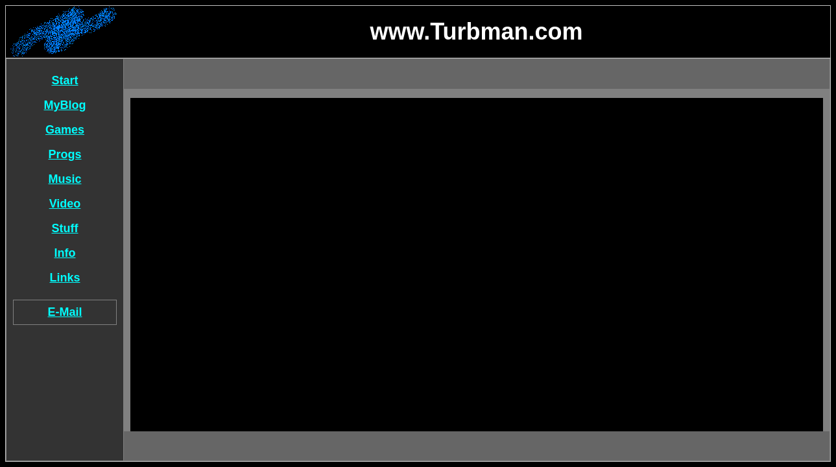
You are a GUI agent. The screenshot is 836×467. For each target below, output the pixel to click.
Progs (64, 154)
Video (65, 203)
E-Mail (64, 311)
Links (64, 277)
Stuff (65, 228)
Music (64, 179)
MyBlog (65, 105)
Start (64, 80)
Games (64, 129)
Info (65, 252)
